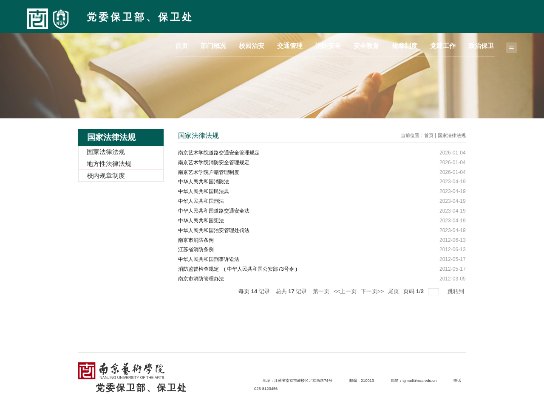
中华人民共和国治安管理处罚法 (213, 230)
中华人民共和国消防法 (203, 182)
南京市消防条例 (196, 240)
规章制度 (416, 15)
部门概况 (249, 15)
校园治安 (283, 15)
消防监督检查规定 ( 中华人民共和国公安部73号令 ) (237, 269)
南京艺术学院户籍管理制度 (208, 172)
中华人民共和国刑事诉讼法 (208, 259)
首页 (221, 15)
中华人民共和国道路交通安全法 (213, 210)
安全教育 (383, 15)
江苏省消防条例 (196, 249)
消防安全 (350, 15)
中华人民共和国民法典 (203, 191)
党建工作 (450, 15)
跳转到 (457, 291)
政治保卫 (484, 15)
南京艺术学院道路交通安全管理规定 (219, 153)
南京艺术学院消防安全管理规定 (213, 162)
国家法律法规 (452, 135)
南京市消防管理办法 (201, 278)
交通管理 (316, 15)
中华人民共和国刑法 (201, 201)
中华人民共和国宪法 (201, 220)
